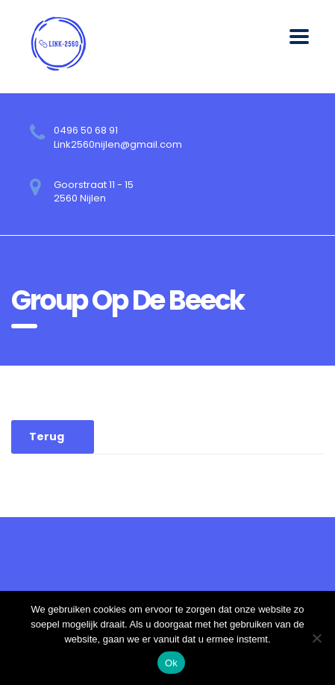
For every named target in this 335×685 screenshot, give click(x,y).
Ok (171, 663)
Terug (46, 436)
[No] (316, 638)
